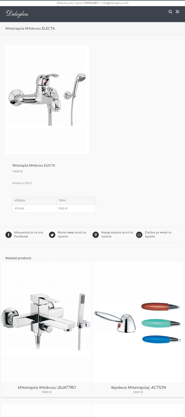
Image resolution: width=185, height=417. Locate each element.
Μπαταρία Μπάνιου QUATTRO (47, 388)
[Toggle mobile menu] (178, 12)
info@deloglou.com (115, 3)
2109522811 (91, 3)
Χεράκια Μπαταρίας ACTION (138, 388)
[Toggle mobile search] (170, 12)
